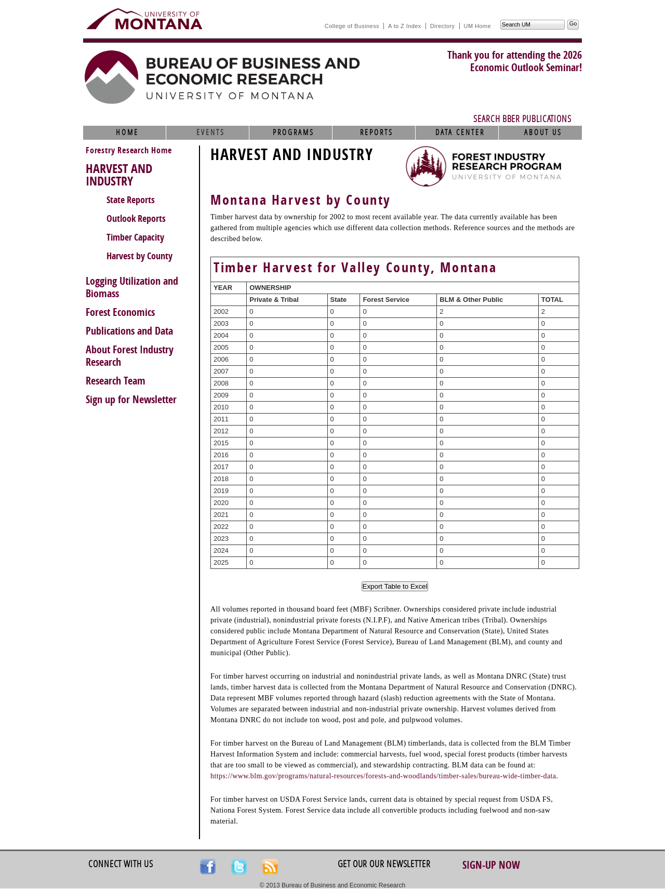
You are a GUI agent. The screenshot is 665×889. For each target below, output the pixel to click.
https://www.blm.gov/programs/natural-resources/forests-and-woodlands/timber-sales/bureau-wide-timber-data (383, 776)
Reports (376, 132)
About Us (543, 132)
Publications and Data (129, 331)
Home (127, 132)
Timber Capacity (135, 237)
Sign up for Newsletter (131, 399)
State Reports (131, 200)
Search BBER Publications (522, 119)
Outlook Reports (136, 218)
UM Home (477, 26)
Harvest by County (139, 256)
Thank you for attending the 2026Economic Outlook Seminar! (514, 61)
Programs (293, 132)
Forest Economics (120, 312)
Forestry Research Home (129, 150)
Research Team (115, 381)
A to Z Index (404, 26)
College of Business (352, 26)
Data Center (460, 132)
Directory (442, 26)
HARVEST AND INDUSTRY (119, 175)
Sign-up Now (491, 865)
